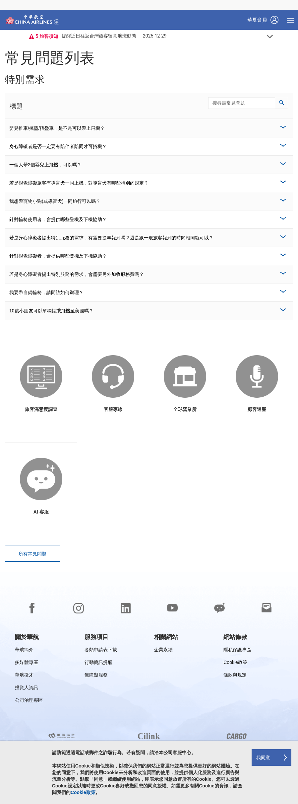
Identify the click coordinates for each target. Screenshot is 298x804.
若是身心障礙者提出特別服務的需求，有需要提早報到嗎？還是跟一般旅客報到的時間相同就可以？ (111, 237)
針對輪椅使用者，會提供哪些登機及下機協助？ (58, 219)
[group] (27, 637)
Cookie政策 (235, 663)
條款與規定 (235, 676)
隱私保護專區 (237, 651)
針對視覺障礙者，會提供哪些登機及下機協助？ (58, 256)
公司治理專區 (29, 701)
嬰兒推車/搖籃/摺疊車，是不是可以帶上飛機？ (57, 128)
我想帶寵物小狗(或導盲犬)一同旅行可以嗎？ (54, 201)
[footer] (149, 688)
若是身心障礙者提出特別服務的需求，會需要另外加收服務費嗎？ (76, 274)
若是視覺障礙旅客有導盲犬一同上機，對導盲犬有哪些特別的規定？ (79, 183)
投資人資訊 (26, 688)
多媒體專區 (26, 663)
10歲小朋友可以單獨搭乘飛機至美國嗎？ (51, 310)
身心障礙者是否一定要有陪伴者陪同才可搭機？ (58, 146)
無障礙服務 (96, 676)
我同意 (263, 757)
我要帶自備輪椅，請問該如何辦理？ (46, 292)
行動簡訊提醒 (98, 663)
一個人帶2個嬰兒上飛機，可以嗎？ (45, 164)
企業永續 (163, 651)
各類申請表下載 (101, 651)
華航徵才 (24, 676)
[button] (281, 103)
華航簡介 (24, 651)
